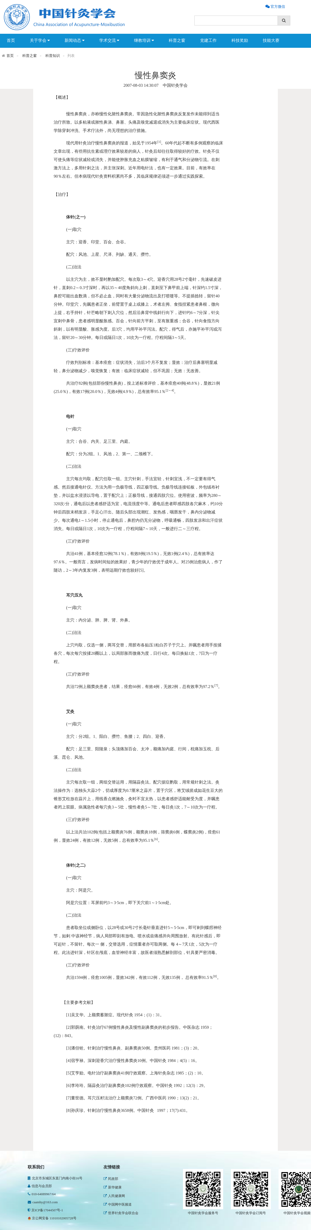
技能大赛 (271, 40)
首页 (11, 40)
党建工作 (208, 40)
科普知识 (52, 56)
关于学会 (40, 40)
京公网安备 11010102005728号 (52, 1218)
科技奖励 (239, 40)
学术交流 (109, 40)
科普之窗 (177, 40)
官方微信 (277, 6)
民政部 (110, 1179)
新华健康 (112, 1187)
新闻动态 (74, 40)
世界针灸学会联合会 (120, 1213)
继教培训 (144, 40)
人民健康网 (114, 1196)
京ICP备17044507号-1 (45, 1210)
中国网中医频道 (117, 1204)
